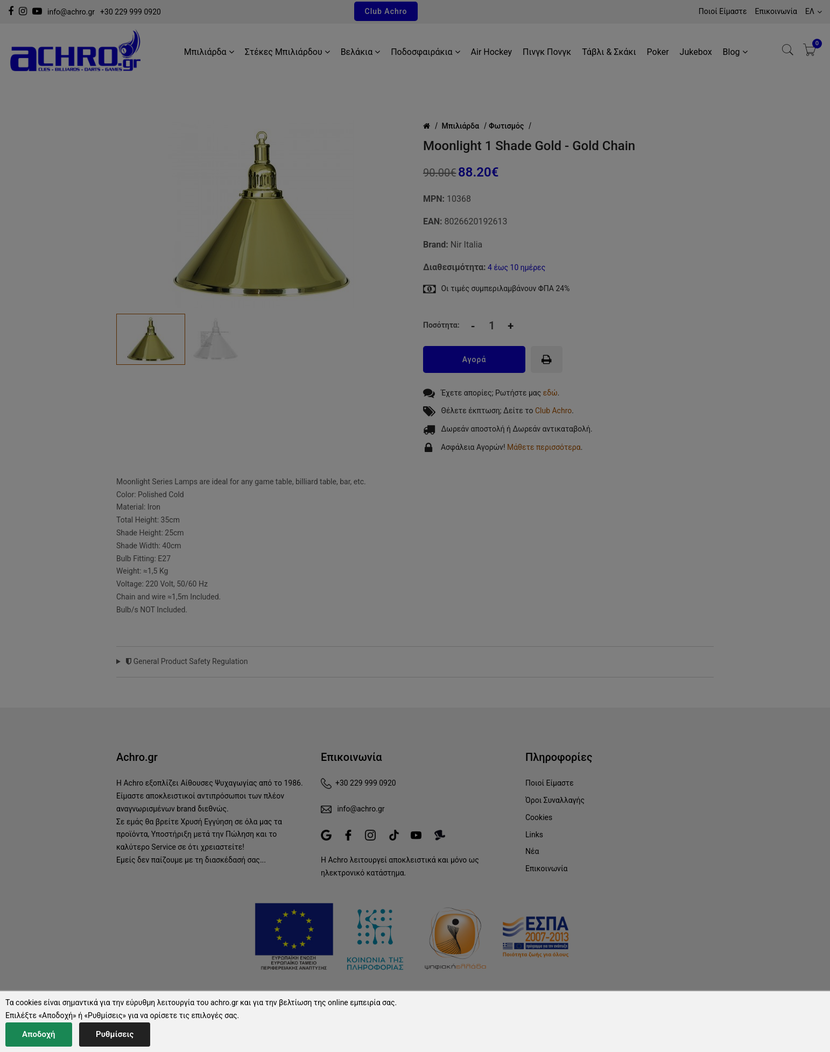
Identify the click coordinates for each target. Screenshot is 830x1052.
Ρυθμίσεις (114, 1034)
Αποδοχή (38, 1034)
